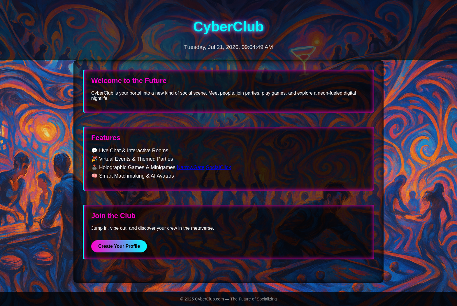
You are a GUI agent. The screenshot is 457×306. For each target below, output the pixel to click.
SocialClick (218, 167)
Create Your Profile (119, 246)
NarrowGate (191, 167)
